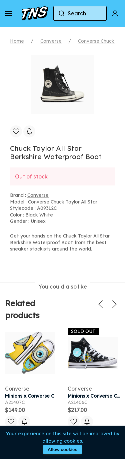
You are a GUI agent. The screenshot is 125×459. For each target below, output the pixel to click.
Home (17, 41)
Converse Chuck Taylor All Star (62, 202)
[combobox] (80, 13)
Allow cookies (62, 449)
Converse (51, 41)
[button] (8, 13)
